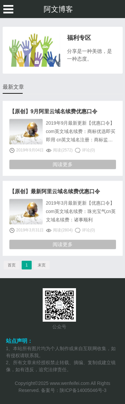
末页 (42, 265)
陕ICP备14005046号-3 (83, 390)
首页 (12, 265)
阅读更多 (63, 164)
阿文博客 (58, 9)
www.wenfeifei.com (69, 383)
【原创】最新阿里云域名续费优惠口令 (54, 192)
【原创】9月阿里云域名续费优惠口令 (53, 112)
